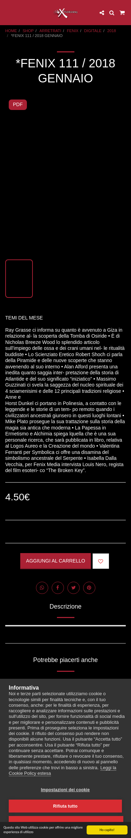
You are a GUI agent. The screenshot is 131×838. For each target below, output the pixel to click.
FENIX (73, 31)
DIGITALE (93, 31)
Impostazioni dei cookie (65, 789)
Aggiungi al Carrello (55, 561)
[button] (8, 12)
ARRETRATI (50, 31)
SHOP (28, 31)
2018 (111, 31)
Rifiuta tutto (65, 806)
